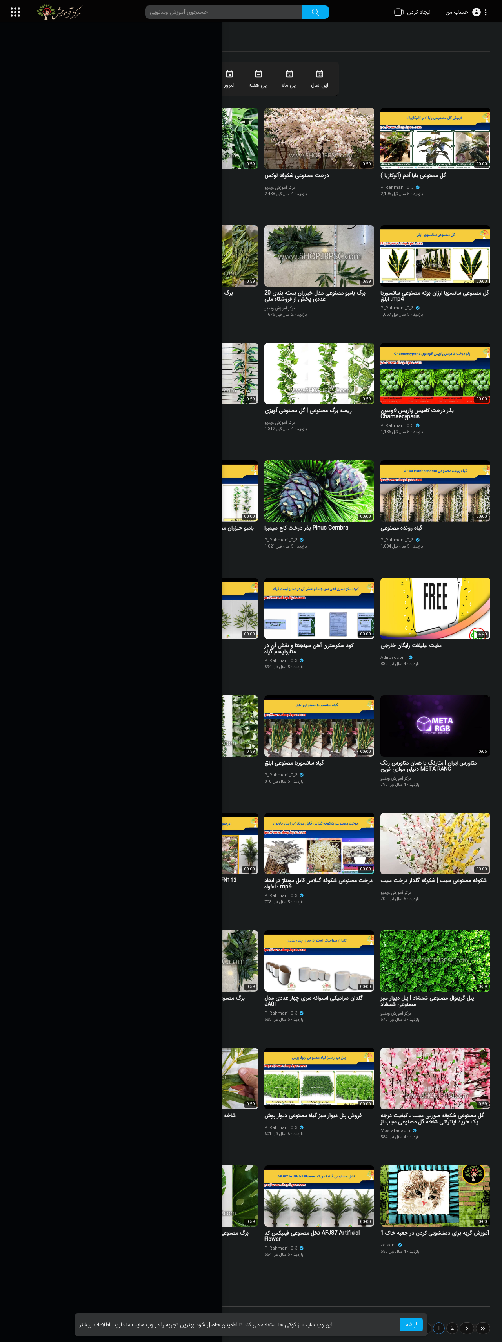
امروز (234, 79)
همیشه (207, 79)
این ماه (294, 79)
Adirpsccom (399, 656)
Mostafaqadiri (401, 1130)
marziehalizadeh (64, 773)
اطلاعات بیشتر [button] (94, 1324)
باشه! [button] (411, 1324)
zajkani (394, 1247)
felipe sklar (55, 189)
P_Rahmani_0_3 (403, 186)
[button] (466, 12)
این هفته (263, 79)
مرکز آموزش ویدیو (172, 186)
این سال (325, 79)
